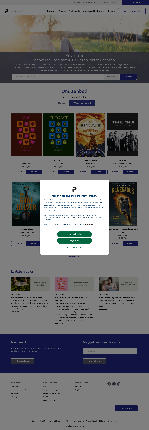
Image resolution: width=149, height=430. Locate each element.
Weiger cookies (74, 241)
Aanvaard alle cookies (75, 234)
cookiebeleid (88, 224)
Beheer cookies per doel (74, 247)
